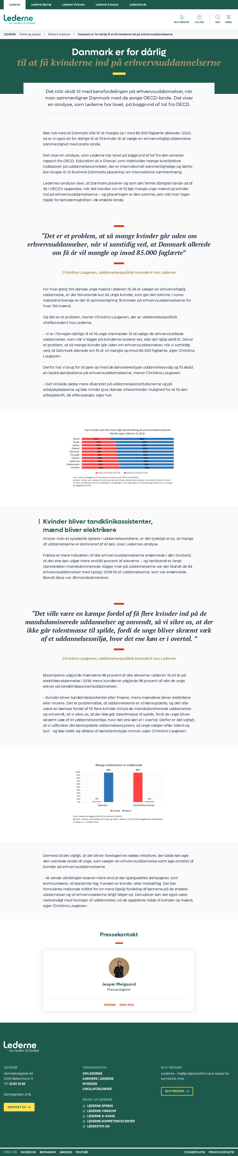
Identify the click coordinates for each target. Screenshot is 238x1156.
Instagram (48, 1152)
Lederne (14, 5)
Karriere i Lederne (98, 1079)
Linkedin (66, 1152)
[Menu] (228, 19)
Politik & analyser (59, 34)
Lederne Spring (41, 5)
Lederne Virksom (73, 5)
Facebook (28, 1152)
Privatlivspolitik (221, 1152)
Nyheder (90, 1084)
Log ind (199, 22)
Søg (217, 22)
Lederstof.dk (137, 5)
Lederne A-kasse (107, 5)
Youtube (82, 1152)
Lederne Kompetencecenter (111, 1121)
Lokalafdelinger (97, 1089)
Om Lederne (92, 1073)
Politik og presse (30, 34)
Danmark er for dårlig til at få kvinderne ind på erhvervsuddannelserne (125, 34)
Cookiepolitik (194, 1152)
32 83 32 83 (17, 1084)
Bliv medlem (181, 22)
